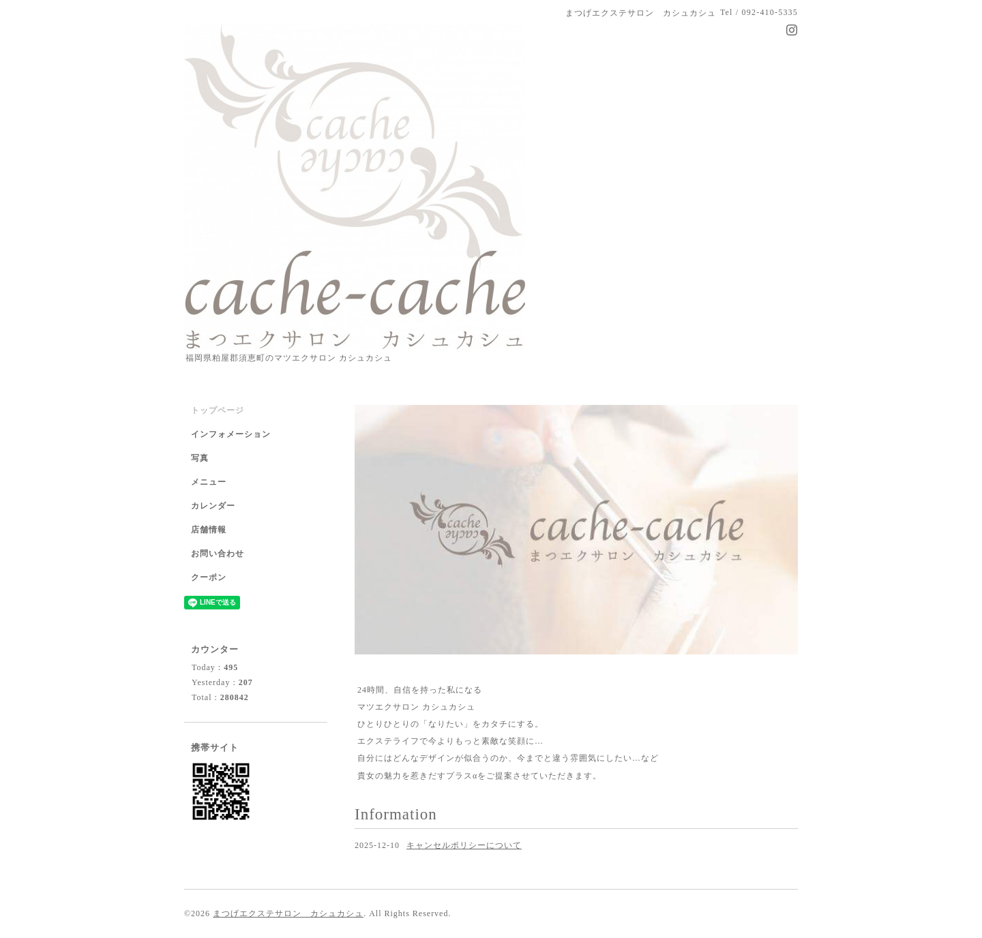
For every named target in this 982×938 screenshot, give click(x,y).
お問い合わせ (217, 553)
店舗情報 (208, 529)
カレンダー (213, 506)
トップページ (217, 410)
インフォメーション (231, 434)
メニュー (208, 482)
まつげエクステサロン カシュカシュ (288, 913)
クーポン (208, 577)
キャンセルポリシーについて (464, 845)
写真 (200, 458)
